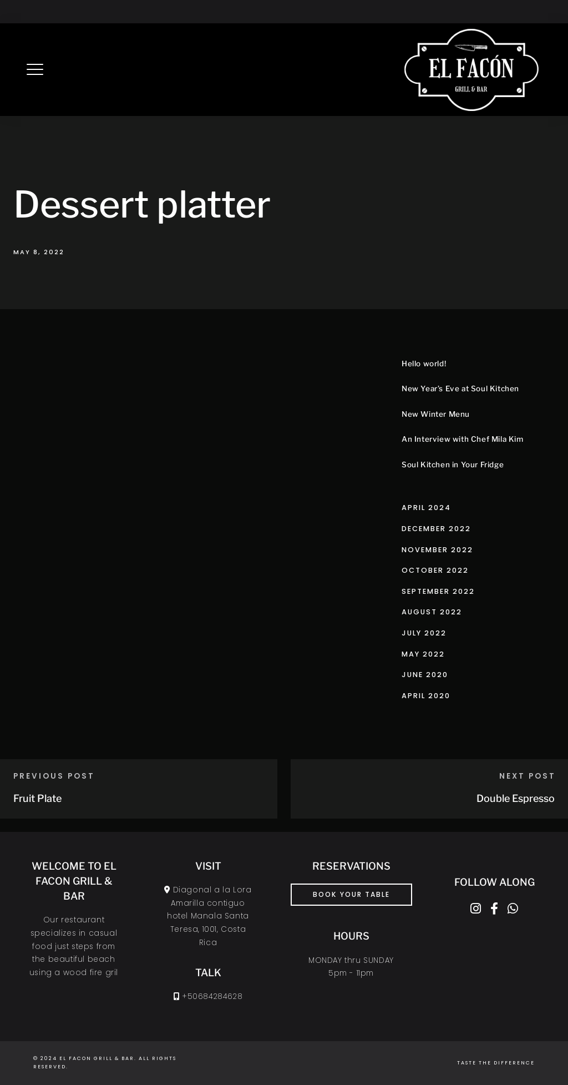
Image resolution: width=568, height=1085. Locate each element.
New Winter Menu (436, 414)
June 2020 (425, 674)
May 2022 (423, 654)
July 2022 (424, 633)
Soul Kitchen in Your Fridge (453, 464)
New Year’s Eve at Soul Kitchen (460, 388)
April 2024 (426, 507)
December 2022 (436, 528)
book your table (351, 894)
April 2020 (426, 695)
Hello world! (424, 363)
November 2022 (437, 549)
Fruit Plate (37, 798)
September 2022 (438, 591)
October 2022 (435, 570)
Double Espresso (515, 798)
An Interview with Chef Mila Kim (463, 439)
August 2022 (432, 612)
